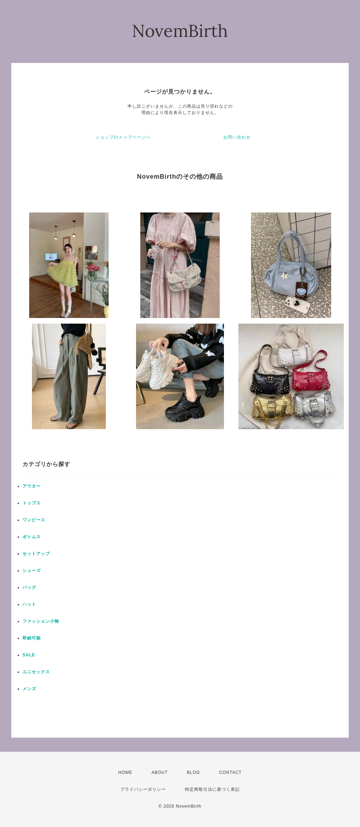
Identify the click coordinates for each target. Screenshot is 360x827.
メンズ (29, 688)
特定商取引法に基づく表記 (212, 789)
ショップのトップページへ (123, 137)
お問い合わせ (237, 137)
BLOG (193, 772)
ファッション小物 (40, 621)
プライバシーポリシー (143, 789)
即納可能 (31, 638)
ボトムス (31, 536)
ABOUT (160, 772)
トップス (31, 503)
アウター (31, 486)
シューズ (31, 570)
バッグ (29, 587)
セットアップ (36, 553)
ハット (29, 604)
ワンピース (33, 519)
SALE (28, 655)
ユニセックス (36, 671)
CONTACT (230, 772)
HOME (125, 772)
